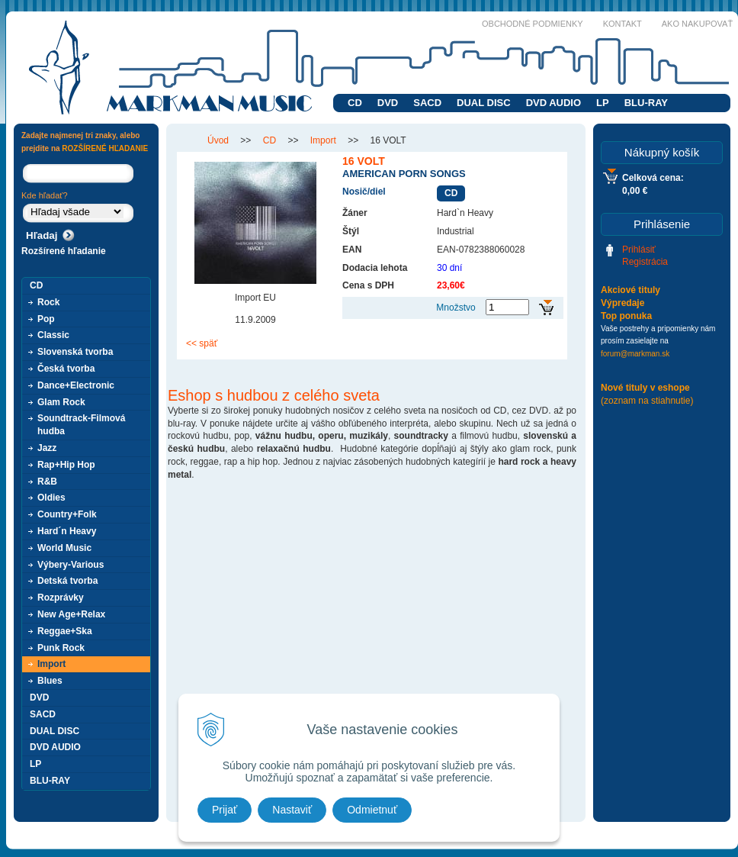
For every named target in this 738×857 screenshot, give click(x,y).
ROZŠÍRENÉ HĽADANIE (105, 148)
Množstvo (455, 307)
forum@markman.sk (635, 354)
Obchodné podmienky (532, 23)
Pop (46, 319)
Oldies (51, 497)
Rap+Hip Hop (66, 464)
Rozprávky (60, 597)
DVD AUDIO (553, 102)
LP (602, 102)
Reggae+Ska (64, 631)
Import (51, 664)
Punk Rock (61, 648)
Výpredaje (622, 303)
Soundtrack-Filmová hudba (81, 425)
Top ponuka (626, 316)
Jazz (46, 448)
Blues (50, 680)
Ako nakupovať (697, 23)
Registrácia (645, 261)
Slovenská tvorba (75, 351)
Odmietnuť (372, 810)
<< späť (201, 343)
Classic (53, 335)
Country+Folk (67, 514)
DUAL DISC (484, 102)
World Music (64, 548)
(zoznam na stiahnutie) (647, 400)
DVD (387, 102)
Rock (48, 302)
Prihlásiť (639, 249)
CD (355, 102)
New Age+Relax (71, 614)
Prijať (224, 810)
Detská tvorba (67, 580)
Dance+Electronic (75, 385)
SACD (427, 102)
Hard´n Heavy (66, 531)
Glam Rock (61, 402)
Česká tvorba (66, 368)
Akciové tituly (630, 290)
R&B (47, 481)
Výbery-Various (70, 564)
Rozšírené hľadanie (63, 251)
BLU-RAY (646, 102)
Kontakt (622, 23)
